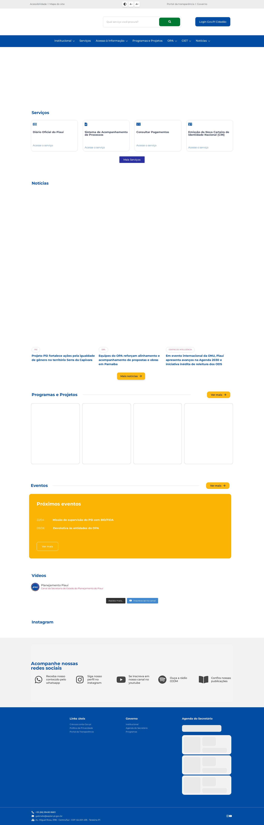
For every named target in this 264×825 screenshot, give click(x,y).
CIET (186, 40)
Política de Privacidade (81, 728)
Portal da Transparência (82, 732)
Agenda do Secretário (137, 728)
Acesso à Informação (111, 40)
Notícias (203, 40)
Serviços (85, 40)
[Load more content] (115, 601)
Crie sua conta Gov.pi (80, 724)
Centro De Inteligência (180, 350)
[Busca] (131, 22)
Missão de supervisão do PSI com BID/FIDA (83, 520)
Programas (131, 732)
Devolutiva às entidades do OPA (76, 528)
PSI (36, 350)
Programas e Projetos (147, 40)
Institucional (64, 40)
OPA (172, 40)
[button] (36, 80)
